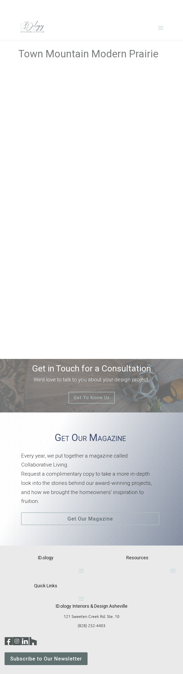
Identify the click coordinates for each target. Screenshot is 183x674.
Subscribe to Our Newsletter (46, 659)
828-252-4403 (137, 7)
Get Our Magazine (90, 519)
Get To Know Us (92, 397)
